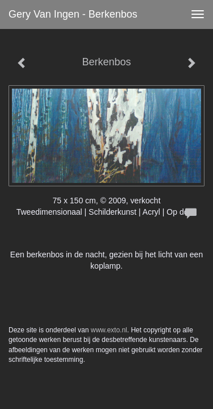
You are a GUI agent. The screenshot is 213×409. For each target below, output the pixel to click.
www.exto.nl (109, 330)
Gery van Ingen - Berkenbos (73, 14)
